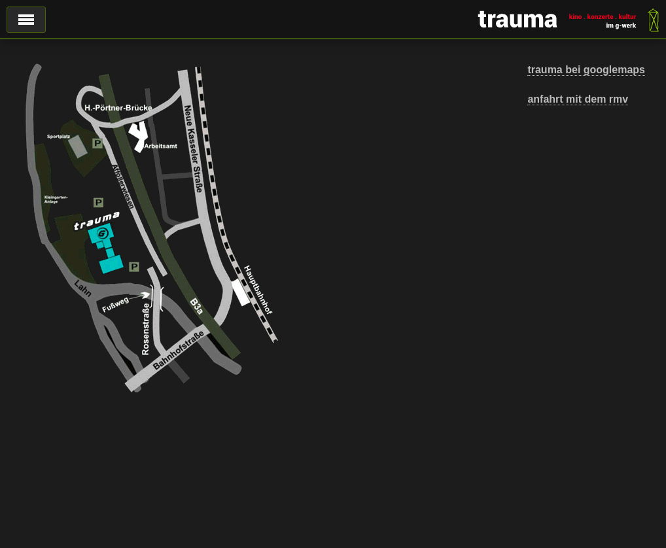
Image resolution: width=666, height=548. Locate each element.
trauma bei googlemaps (586, 69)
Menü (26, 20)
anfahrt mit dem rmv (577, 99)
